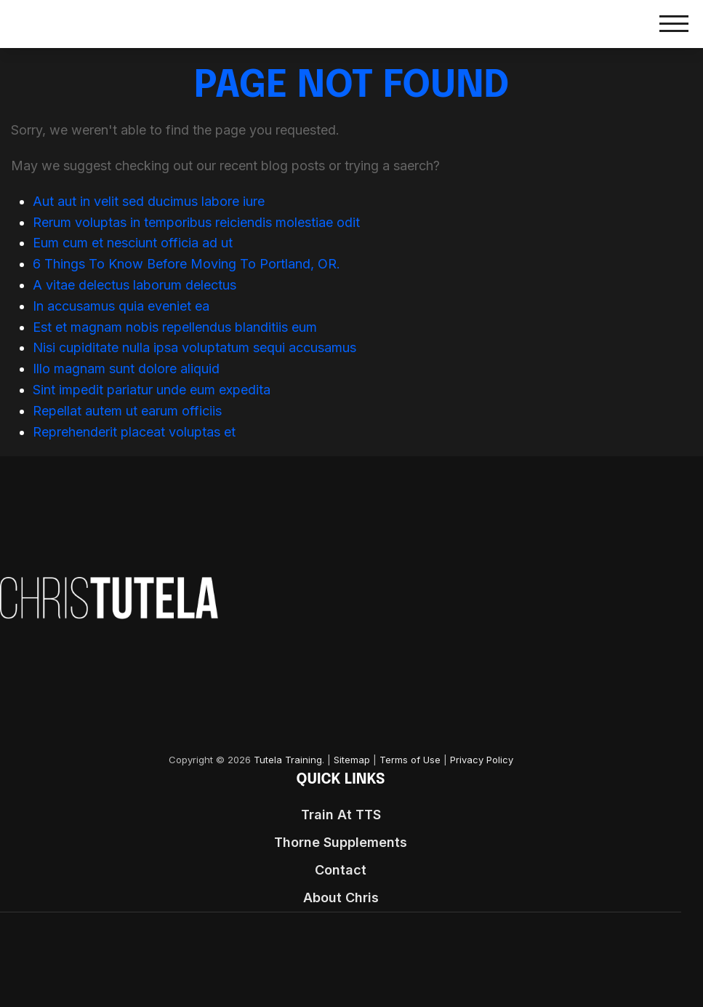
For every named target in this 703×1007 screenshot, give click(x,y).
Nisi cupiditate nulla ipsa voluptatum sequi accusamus (194, 347)
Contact (340, 869)
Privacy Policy (481, 760)
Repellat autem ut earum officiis (127, 410)
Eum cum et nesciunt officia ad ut (133, 242)
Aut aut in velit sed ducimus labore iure (149, 201)
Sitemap (352, 760)
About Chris (341, 897)
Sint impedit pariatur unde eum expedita (151, 389)
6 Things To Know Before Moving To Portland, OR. (186, 263)
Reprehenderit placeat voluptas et (134, 431)
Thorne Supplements (340, 842)
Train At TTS (341, 814)
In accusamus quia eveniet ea (121, 306)
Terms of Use (410, 760)
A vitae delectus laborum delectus (134, 284)
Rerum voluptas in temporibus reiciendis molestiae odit (196, 222)
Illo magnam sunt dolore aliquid (126, 368)
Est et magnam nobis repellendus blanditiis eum (175, 327)
